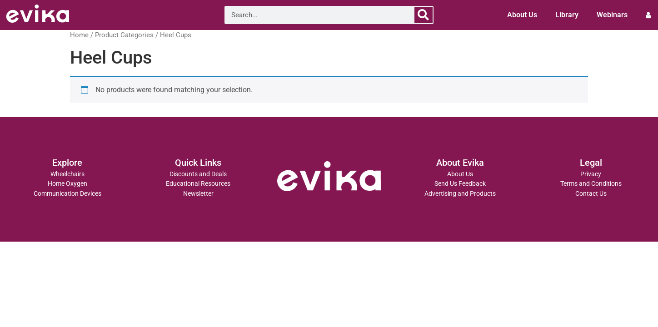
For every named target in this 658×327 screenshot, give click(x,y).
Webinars (612, 14)
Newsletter (198, 194)
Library (566, 14)
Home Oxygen (67, 184)
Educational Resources (198, 184)
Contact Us (591, 194)
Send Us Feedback (460, 184)
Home (79, 35)
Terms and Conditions (591, 184)
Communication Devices (67, 194)
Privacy (590, 174)
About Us (522, 14)
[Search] (423, 15)
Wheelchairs (67, 174)
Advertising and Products (460, 194)
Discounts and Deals (198, 174)
